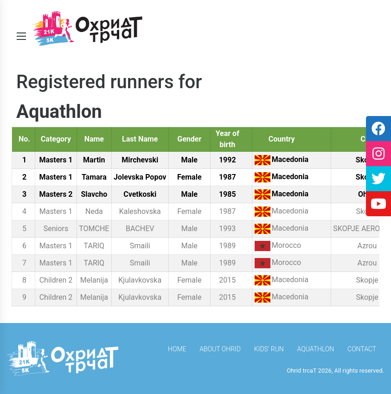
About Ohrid (220, 349)
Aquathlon (315, 349)
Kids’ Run (269, 349)
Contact (361, 349)
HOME (177, 349)
